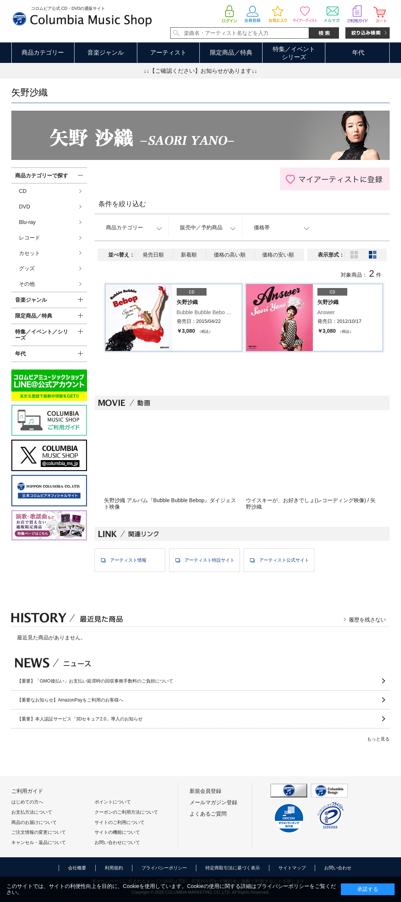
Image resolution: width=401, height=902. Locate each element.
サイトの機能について (117, 832)
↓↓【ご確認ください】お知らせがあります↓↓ (200, 70)
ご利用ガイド (27, 791)
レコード (29, 238)
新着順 (189, 255)
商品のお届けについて (34, 822)
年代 (358, 52)
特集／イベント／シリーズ (41, 335)
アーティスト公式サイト (284, 560)
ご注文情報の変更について (38, 832)
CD (22, 191)
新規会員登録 (205, 791)
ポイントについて (113, 802)
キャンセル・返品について (38, 842)
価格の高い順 (230, 255)
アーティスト (168, 52)
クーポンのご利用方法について (126, 812)
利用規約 (114, 868)
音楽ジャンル (105, 52)
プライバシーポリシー (164, 868)
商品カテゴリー (43, 52)
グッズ (27, 268)
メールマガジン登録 (213, 802)
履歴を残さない (367, 620)
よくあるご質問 (208, 814)
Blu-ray (27, 222)
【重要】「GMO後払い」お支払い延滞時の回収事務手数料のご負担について (95, 681)
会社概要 (77, 868)
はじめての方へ (27, 802)
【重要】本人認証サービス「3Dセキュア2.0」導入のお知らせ (80, 719)
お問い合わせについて (117, 842)
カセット (29, 253)
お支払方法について (31, 812)
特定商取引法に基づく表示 (232, 868)
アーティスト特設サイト (210, 560)
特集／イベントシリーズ (294, 53)
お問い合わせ (337, 868)
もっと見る (378, 739)
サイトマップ (292, 868)
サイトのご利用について (120, 822)
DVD (24, 207)
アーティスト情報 (128, 560)
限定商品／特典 (231, 52)
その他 (27, 284)
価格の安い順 (278, 255)
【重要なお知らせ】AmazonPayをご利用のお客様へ (70, 700)
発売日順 (153, 255)
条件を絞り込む (122, 204)
